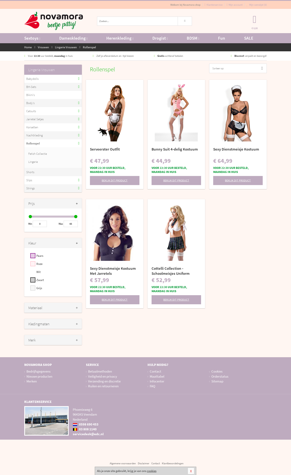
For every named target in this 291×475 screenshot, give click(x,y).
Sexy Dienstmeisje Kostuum (236, 149)
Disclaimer (143, 463)
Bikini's (30, 95)
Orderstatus (219, 376)
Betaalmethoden (100, 371)
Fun (221, 38)
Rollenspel (33, 143)
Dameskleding (73, 38)
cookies (151, 471)
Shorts (30, 172)
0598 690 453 (85, 424)
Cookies (216, 371)
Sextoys (32, 38)
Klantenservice (213, 4)
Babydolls (32, 79)
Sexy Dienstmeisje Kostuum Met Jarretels (113, 271)
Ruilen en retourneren (103, 386)
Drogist (160, 38)
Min (30, 223)
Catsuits (31, 111)
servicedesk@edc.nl (88, 434)
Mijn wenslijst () (257, 4)
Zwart (40, 280)
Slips (29, 180)
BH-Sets (31, 87)
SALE (248, 38)
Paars (39, 256)
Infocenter (157, 381)
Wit (38, 272)
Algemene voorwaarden (123, 463)
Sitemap (217, 381)
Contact (155, 371)
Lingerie (33, 162)
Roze (39, 264)
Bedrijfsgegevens (38, 371)
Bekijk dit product (115, 180)
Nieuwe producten (39, 376)
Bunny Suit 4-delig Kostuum (175, 149)
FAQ (152, 386)
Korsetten (32, 127)
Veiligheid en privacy (102, 376)
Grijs (39, 288)
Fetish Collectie (37, 154)
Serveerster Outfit (105, 149)
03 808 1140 (85, 429)
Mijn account (234, 4)
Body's (30, 103)
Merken (31, 381)
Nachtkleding (34, 135)
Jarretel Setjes (35, 119)
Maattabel (157, 376)
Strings (30, 188)
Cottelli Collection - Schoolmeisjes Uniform (171, 271)
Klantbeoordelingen (172, 463)
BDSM (193, 38)
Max (61, 223)
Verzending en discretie (104, 381)
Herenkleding (119, 38)
